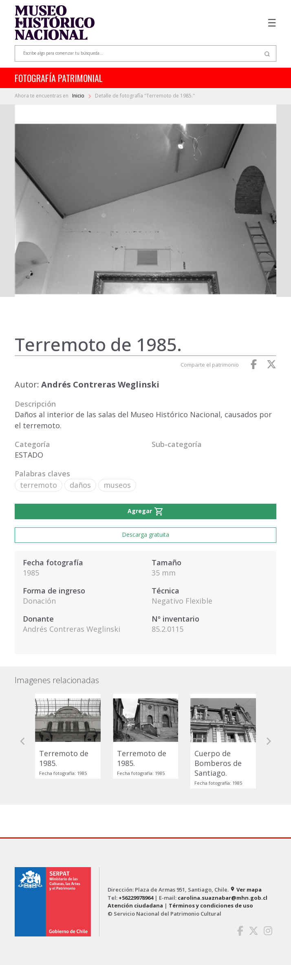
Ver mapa (246, 889)
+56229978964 (136, 897)
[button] (23, 741)
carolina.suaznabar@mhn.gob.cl (222, 897)
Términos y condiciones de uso (211, 905)
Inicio (79, 95)
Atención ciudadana (135, 905)
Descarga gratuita (145, 534)
